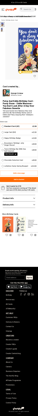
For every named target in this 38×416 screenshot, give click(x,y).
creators (10, 336)
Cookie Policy (11, 403)
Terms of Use (11, 394)
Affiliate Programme (13, 380)
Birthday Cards (10, 20)
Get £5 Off (32, 16)
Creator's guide (11, 349)
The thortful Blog (12, 376)
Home (3, 20)
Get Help (9, 313)
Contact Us (10, 326)
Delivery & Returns (13, 322)
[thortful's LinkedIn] (32, 295)
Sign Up (29, 277)
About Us (9, 362)
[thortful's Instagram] (28, 295)
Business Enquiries (13, 371)
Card (16, 20)
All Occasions (26, 16)
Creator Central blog (13, 353)
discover (9, 291)
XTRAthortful (10, 309)
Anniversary (10, 300)
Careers (9, 367)
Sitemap (9, 331)
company (10, 358)
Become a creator (12, 340)
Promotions (10, 385)
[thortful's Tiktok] (24, 295)
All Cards (9, 304)
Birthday (3, 16)
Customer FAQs (11, 317)
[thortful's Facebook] (21, 295)
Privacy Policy (11, 398)
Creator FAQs (11, 344)
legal (8, 389)
